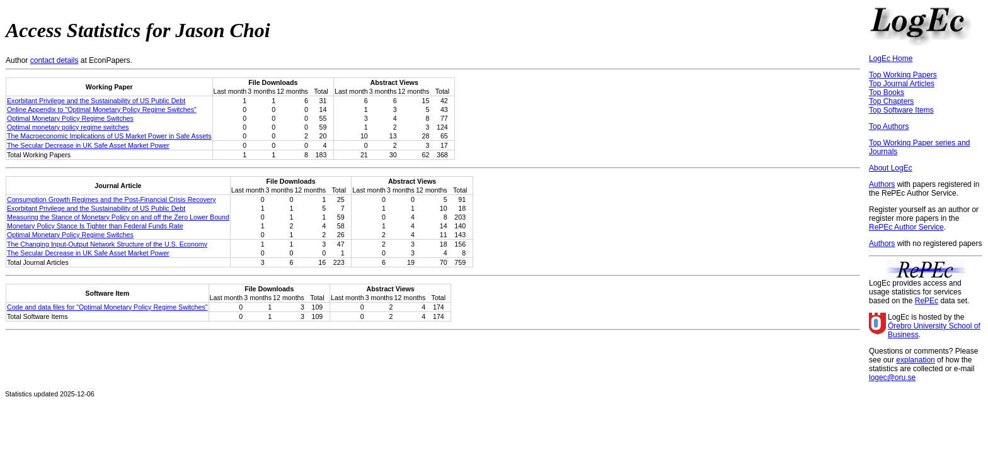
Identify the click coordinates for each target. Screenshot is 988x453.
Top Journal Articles (901, 83)
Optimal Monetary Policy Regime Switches (70, 118)
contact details (54, 60)
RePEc (926, 300)
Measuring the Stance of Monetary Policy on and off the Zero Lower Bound (118, 217)
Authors (882, 184)
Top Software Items (901, 110)
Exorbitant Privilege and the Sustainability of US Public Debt (96, 100)
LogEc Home (890, 58)
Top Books (886, 92)
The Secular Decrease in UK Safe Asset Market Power (88, 145)
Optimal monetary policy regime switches (68, 127)
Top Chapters (891, 101)
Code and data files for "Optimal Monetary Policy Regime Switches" (107, 307)
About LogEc (890, 168)
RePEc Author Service (906, 227)
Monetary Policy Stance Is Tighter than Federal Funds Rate (95, 226)
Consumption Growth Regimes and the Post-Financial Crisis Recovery (111, 199)
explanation (915, 359)
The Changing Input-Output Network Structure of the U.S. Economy (107, 244)
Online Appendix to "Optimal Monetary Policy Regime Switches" (102, 109)
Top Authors (889, 126)
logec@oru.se (892, 377)
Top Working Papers (903, 74)
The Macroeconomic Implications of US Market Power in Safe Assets (109, 136)
